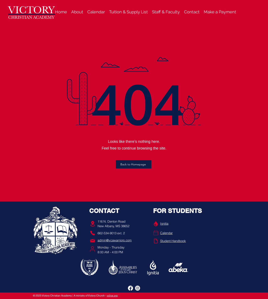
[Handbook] (155, 241)
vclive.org (112, 295)
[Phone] (92, 233)
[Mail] (92, 240)
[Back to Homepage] (133, 164)
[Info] (155, 223)
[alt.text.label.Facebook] (130, 288)
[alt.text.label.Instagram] (137, 288)
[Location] (92, 223)
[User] (92, 249)
